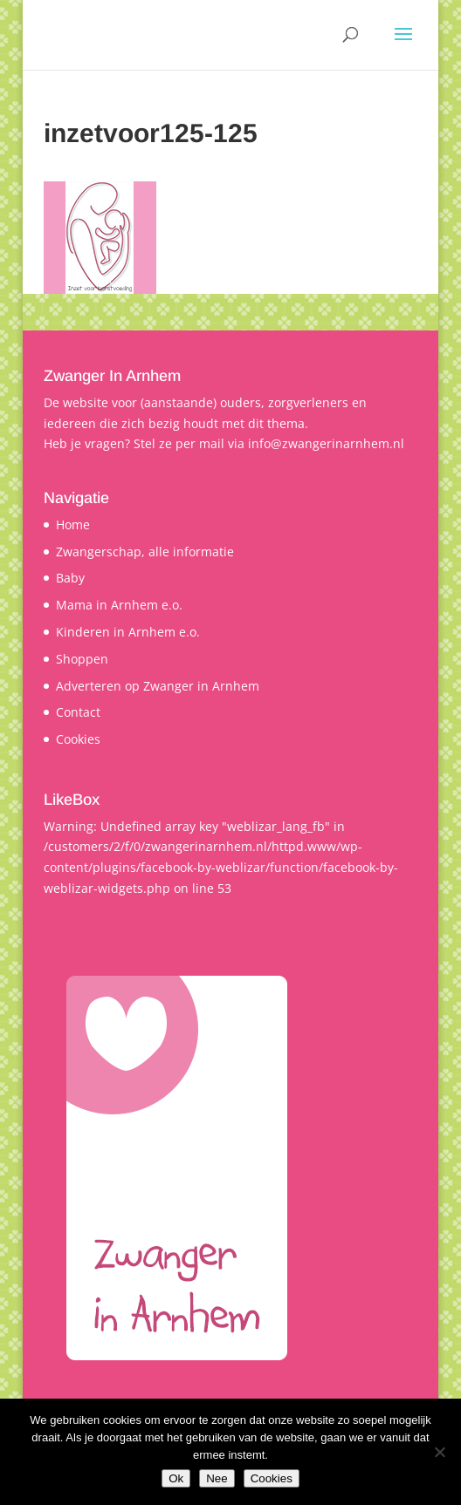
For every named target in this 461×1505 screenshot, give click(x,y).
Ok (176, 1478)
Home (73, 524)
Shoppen (82, 658)
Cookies (78, 739)
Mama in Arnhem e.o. (119, 604)
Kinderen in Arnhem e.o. (128, 631)
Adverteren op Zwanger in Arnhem (157, 686)
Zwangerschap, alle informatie (145, 551)
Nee (216, 1478)
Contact (78, 712)
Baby (70, 577)
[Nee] (439, 1452)
